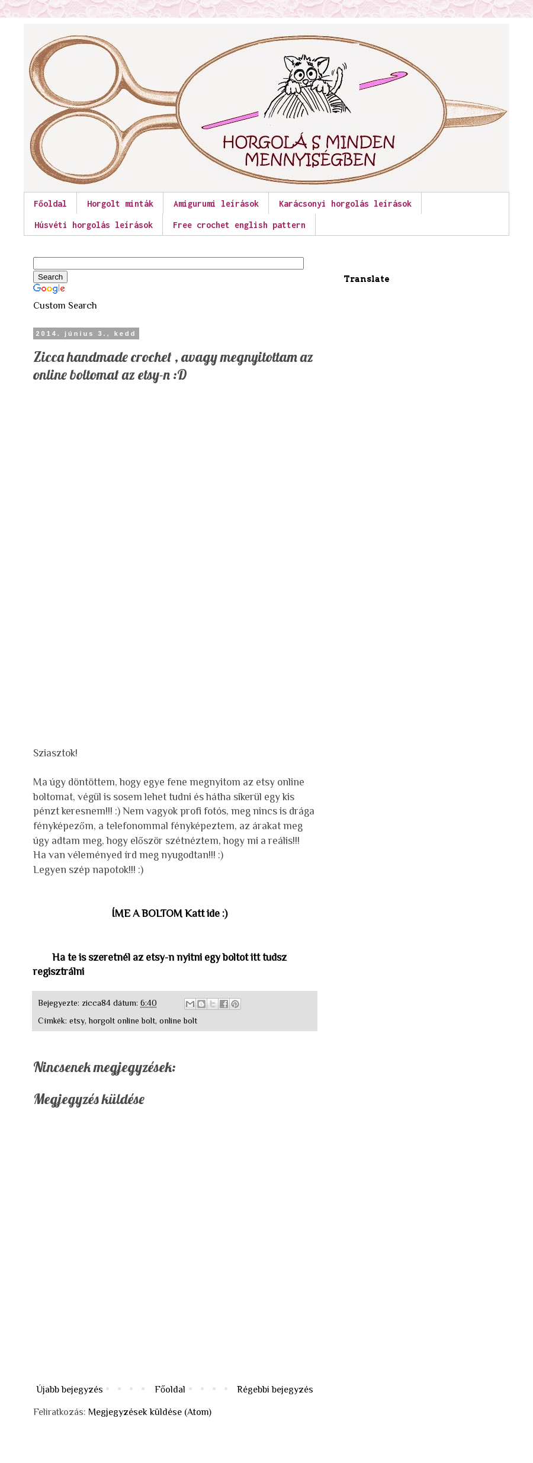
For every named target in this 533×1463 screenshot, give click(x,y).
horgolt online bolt (122, 1020)
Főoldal (50, 203)
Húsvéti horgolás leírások (93, 225)
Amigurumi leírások (216, 203)
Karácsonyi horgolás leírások (345, 203)
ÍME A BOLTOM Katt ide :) (169, 913)
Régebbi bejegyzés (275, 1389)
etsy (77, 1020)
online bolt (178, 1020)
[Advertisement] (122, 470)
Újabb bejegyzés (69, 1389)
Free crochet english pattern (239, 225)
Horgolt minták (120, 203)
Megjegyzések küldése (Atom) (149, 1412)
